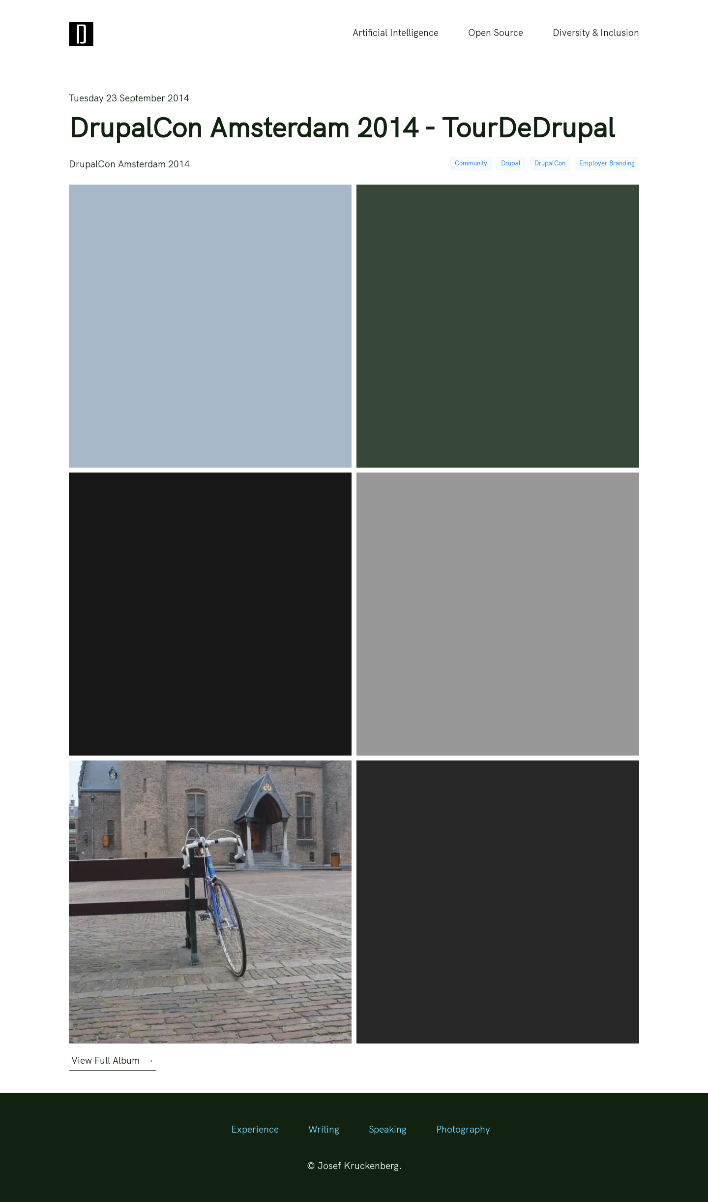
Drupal (511, 163)
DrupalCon (549, 163)
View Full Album (112, 1060)
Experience (255, 1129)
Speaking (388, 1129)
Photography (463, 1129)
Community (471, 163)
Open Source (495, 32)
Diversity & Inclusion (596, 32)
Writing (323, 1129)
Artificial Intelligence (396, 32)
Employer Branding (607, 163)
